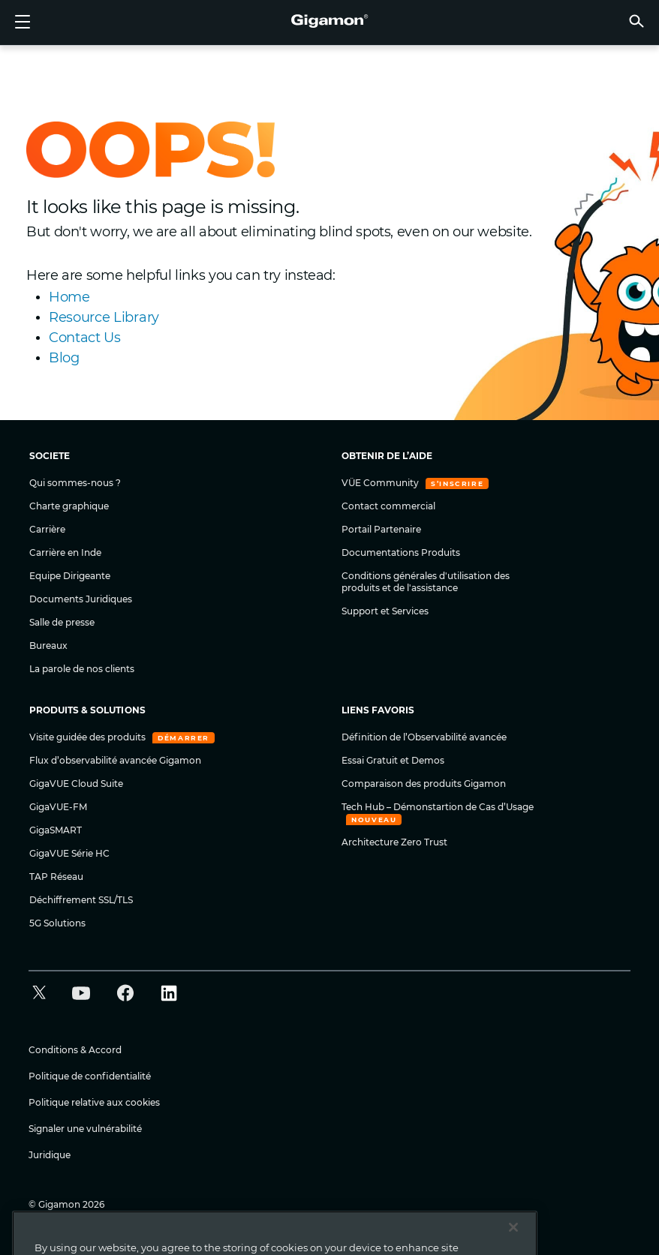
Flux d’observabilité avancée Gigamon (115, 760)
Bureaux (48, 645)
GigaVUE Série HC (69, 853)
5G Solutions (57, 923)
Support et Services (385, 611)
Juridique (50, 1154)
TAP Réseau (56, 876)
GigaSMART (55, 830)
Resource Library (104, 317)
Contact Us (85, 337)
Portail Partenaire (381, 529)
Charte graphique (69, 506)
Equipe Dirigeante (69, 575)
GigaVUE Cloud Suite (76, 783)
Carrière (47, 529)
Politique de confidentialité (90, 1076)
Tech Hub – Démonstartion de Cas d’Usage (438, 806)
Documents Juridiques (80, 599)
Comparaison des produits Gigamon (424, 783)
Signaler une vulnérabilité (85, 1128)
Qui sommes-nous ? (75, 482)
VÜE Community (381, 482)
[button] (636, 20)
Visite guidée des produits (88, 737)
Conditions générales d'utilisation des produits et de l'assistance (426, 581)
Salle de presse (62, 622)
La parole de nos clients (81, 668)
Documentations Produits (401, 552)
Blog (64, 358)
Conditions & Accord (75, 1049)
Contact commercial (388, 506)
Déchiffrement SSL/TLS (81, 899)
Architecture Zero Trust (394, 842)
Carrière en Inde (65, 552)
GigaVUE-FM (58, 806)
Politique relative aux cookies (94, 1102)
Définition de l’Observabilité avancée (424, 737)
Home (69, 297)
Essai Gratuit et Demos (393, 760)
